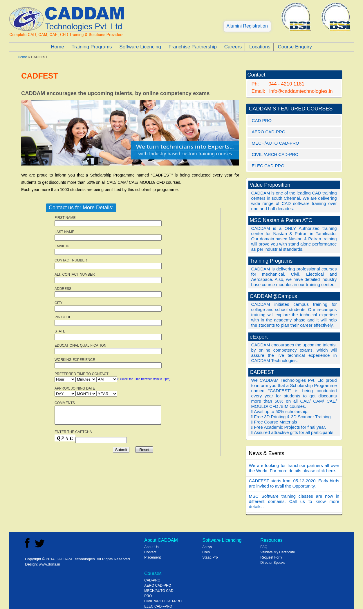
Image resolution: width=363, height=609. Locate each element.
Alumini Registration (247, 25)
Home (57, 47)
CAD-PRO (152, 580)
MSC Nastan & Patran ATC (281, 220)
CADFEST (262, 372)
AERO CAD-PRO (269, 131)
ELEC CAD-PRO (268, 165)
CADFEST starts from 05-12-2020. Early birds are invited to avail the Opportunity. (294, 483)
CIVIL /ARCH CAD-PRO (275, 154)
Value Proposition (270, 185)
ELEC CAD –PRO (158, 606)
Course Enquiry (295, 47)
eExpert (259, 337)
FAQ (263, 547)
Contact (150, 552)
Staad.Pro (210, 557)
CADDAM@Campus (273, 296)
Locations (259, 47)
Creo (206, 552)
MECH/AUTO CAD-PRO (275, 143)
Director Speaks (272, 563)
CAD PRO (262, 120)
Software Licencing (140, 47)
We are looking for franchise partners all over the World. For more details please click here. (294, 468)
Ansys (207, 547)
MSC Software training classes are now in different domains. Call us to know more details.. (294, 501)
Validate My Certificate (277, 552)
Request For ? (271, 557)
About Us (151, 547)
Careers (233, 47)
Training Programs (91, 47)
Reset (144, 450)
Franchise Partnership (193, 47)
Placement (152, 557)
